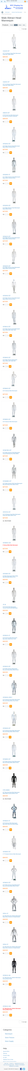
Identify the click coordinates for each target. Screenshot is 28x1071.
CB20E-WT (14, 83)
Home (2, 12)
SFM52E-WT (14, 668)
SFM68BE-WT (14, 482)
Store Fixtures (9, 1037)
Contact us (11, 1063)
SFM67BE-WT (14, 452)
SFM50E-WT (14, 853)
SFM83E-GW (14, 544)
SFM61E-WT (14, 328)
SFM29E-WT (14, 207)
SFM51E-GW (14, 1008)
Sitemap (5, 1053)
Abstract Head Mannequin (17, 12)
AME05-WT (14, 114)
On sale (5, 1057)
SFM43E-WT (14, 297)
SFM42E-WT (11, 267)
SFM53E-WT (14, 730)
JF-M (14, 606)
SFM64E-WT (14, 390)
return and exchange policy (8, 1064)
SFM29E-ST (14, 176)
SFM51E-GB (14, 977)
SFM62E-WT (14, 884)
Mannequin (7, 12)
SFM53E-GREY (14, 699)
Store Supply (9, 1041)
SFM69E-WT (14, 760)
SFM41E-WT (11, 237)
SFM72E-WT (14, 513)
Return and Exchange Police (9, 1061)
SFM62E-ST (14, 822)
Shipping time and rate (19, 1063)
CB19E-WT (14, 52)
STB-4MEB (14, 791)
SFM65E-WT (14, 421)
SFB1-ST (14, 915)
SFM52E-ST (14, 637)
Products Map (6, 1055)
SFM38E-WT (14, 575)
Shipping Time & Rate (8, 1059)
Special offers (6, 1051)
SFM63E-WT (14, 359)
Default (20, 25)
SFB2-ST (14, 946)
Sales (24, 25)
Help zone (6, 1063)
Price (15, 25)
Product (11, 25)
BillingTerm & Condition (14, 1066)
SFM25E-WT (14, 145)
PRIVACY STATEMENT (20, 1064)
